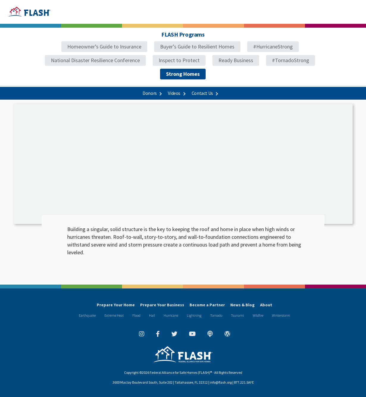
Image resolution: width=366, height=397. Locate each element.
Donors (152, 93)
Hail (152, 315)
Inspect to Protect (179, 60)
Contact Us (205, 93)
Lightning (194, 315)
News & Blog (242, 304)
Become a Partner (207, 304)
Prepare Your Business (162, 304)
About (266, 304)
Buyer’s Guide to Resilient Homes (197, 46)
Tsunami (237, 315)
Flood (136, 315)
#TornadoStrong (290, 60)
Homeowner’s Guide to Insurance (104, 46)
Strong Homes (183, 73)
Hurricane (171, 315)
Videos (176, 93)
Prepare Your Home (116, 304)
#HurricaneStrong (273, 46)
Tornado (216, 315)
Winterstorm (281, 315)
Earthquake (87, 315)
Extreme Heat (114, 315)
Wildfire (258, 315)
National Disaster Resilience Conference (95, 60)
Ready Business (235, 60)
